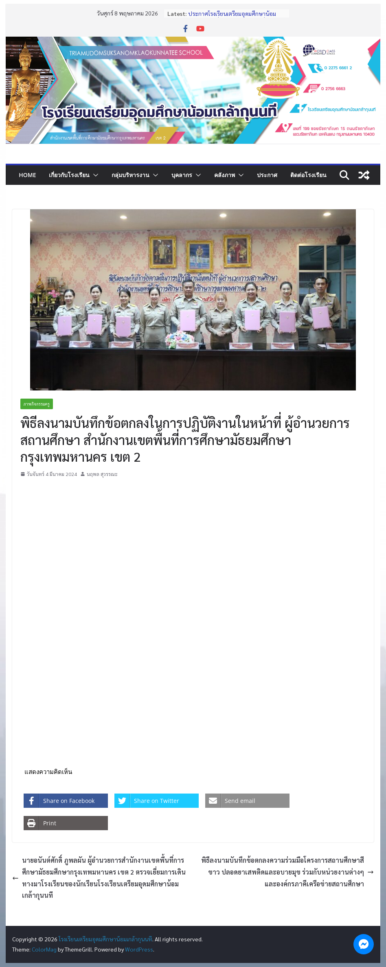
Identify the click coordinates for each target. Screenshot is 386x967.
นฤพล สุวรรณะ (102, 474)
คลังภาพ (224, 175)
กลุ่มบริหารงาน (130, 175)
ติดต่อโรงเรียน (308, 175)
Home (27, 175)
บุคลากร (181, 175)
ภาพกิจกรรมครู (37, 403)
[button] (94, 175)
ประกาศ (267, 175)
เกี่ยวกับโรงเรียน (69, 175)
